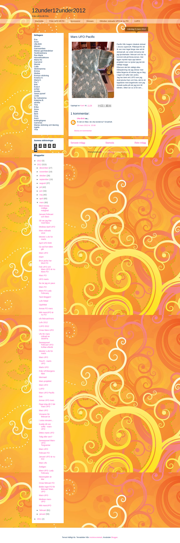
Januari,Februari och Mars (46, 215)
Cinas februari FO (46, 483)
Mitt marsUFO (45, 505)
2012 (39, 164)
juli (40, 187)
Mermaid (43, 377)
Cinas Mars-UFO (46, 330)
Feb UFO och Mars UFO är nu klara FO (47, 269)
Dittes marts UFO (46, 433)
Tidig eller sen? (45, 437)
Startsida (39, 21)
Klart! (41, 257)
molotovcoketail (95, 537)
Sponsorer (75, 21)
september (44, 179)
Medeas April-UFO (47, 227)
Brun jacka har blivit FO (45, 262)
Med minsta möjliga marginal (44, 208)
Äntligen (42, 467)
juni (41, 191)
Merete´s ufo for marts (46, 238)
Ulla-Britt (81, 118)
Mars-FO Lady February (45, 292)
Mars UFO (43, 253)
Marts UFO (44, 367)
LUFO (137, 21)
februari (43, 510)
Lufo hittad (43, 301)
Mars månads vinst (45, 231)
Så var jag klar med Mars (45, 221)
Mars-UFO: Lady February (46, 471)
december (44, 168)
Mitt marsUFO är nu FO (46, 313)
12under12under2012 (59, 10)
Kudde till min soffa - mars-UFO (45, 426)
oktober (43, 175)
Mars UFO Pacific (46, 393)
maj (41, 195)
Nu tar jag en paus (47, 283)
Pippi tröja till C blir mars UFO (47, 405)
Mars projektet (45, 381)
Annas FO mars (46, 308)
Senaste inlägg (78, 143)
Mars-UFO (43, 495)
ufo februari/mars (46, 318)
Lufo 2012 (43, 322)
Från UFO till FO (56, 21)
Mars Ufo (43, 463)
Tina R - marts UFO (45, 362)
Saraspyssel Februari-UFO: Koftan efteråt (46, 344)
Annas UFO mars (46, 400)
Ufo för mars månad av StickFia (44, 336)
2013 (39, 161)
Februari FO (44, 453)
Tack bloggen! (45, 297)
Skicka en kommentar (83, 131)
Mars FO (43, 275)
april (41, 198)
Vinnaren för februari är (44, 415)
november (44, 172)
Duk (40, 396)
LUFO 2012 (44, 326)
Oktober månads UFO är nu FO (114, 21)
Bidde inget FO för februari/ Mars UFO (47, 489)
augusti (42, 183)
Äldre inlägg (140, 143)
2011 (39, 519)
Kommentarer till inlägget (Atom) (115, 152)
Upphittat (43, 305)
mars (41, 202)
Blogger (114, 537)
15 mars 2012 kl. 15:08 (86, 125)
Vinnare (90, 21)
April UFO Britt (45, 243)
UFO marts (44, 279)
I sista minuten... (46, 420)
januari (42, 514)
